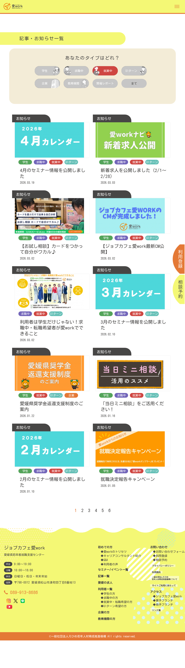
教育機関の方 (106, 646)
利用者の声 (111, 591)
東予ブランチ (158, 631)
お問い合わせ (153, 574)
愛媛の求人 (105, 610)
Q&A (106, 587)
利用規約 (150, 599)
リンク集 (150, 640)
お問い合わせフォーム (164, 579)
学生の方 (109, 621)
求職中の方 (111, 625)
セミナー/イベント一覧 (113, 597)
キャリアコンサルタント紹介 (122, 583)
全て (134, 83)
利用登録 (155, 583)
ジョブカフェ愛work (163, 626)
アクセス (150, 622)
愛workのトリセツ (115, 579)
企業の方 (103, 639)
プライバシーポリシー (158, 593)
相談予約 (155, 587)
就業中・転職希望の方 (118, 629)
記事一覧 (103, 603)
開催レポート (105, 83)
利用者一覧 (105, 616)
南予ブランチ (158, 635)
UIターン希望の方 (115, 633)
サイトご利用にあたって (160, 616)
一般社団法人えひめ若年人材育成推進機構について (164, 608)
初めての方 (105, 574)
